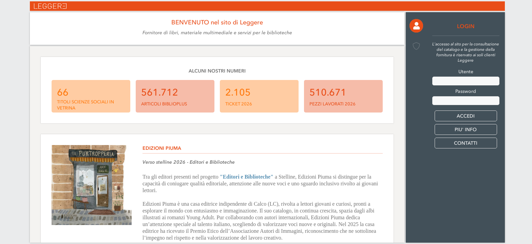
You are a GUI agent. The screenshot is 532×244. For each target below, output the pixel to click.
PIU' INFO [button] (466, 130)
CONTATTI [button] (465, 143)
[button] (416, 26)
